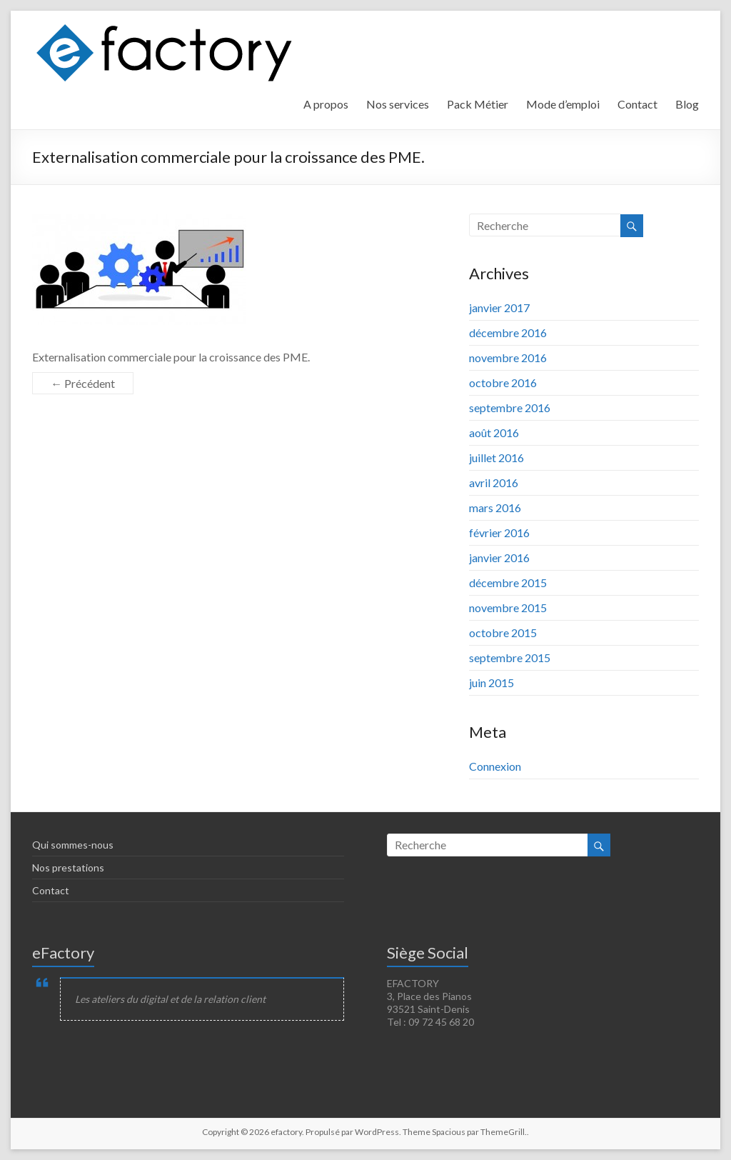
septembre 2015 (509, 657)
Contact (637, 104)
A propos (325, 104)
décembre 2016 (508, 332)
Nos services (397, 104)
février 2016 (499, 532)
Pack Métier (477, 104)
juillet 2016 (496, 457)
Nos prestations (68, 867)
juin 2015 (491, 682)
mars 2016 (495, 507)
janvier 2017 (499, 307)
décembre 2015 (508, 582)
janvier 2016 (499, 557)
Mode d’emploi (563, 104)
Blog (687, 104)
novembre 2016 (508, 357)
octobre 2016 (503, 382)
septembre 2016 (509, 407)
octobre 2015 (503, 632)
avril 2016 (493, 482)
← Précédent (83, 383)
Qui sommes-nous (73, 845)
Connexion (495, 766)
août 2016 (494, 432)
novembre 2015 (508, 607)
